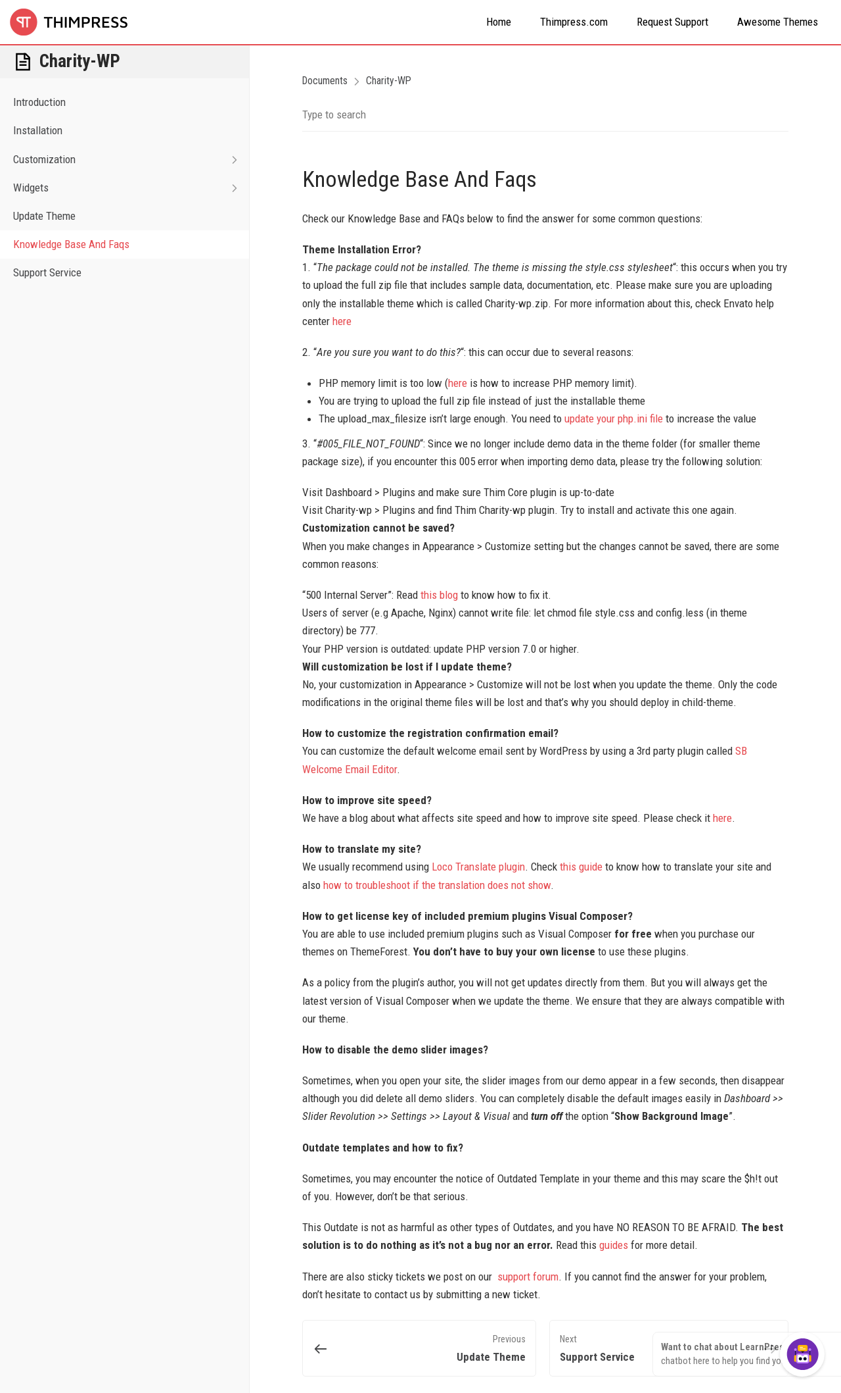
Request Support (672, 21)
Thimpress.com (574, 21)
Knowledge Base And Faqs (71, 244)
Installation (37, 130)
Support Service (47, 272)
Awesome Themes (777, 21)
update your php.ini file (613, 418)
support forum (527, 1276)
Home (498, 21)
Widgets (131, 188)
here (342, 321)
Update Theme (44, 215)
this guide (581, 866)
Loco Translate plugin (478, 866)
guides (615, 1245)
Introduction (39, 102)
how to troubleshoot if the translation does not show (437, 885)
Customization (131, 159)
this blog (439, 594)
